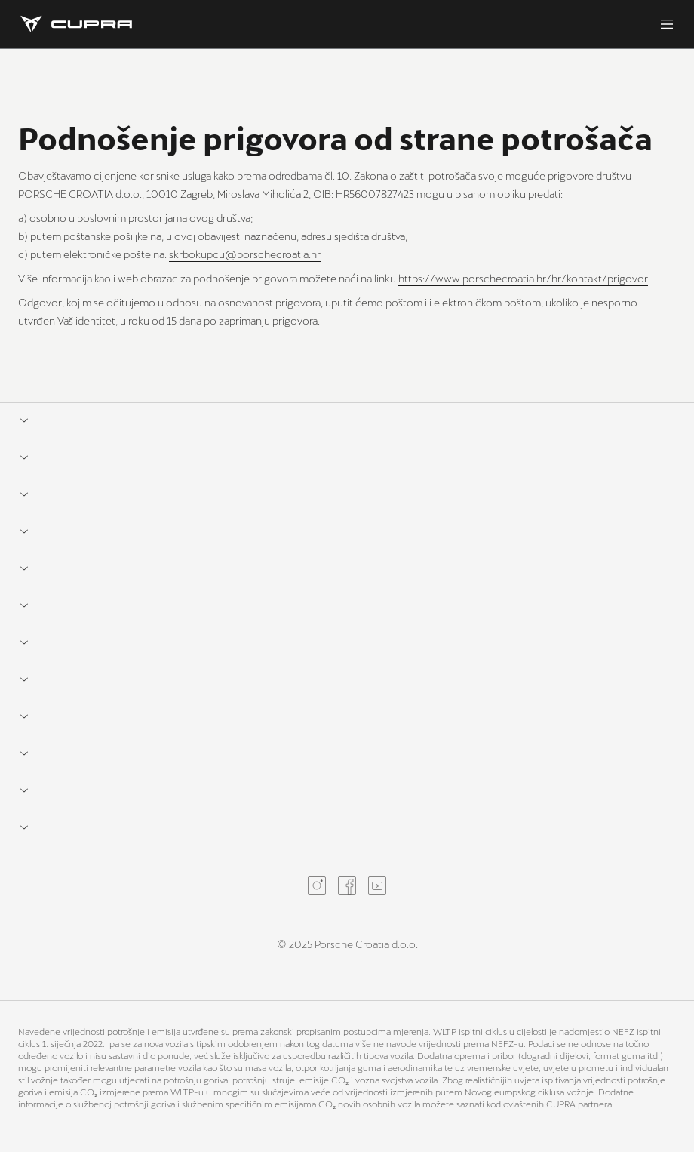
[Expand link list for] (347, 420)
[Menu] (667, 24)
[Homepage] (76, 24)
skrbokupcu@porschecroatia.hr (245, 254)
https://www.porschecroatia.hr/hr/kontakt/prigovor (523, 278)
